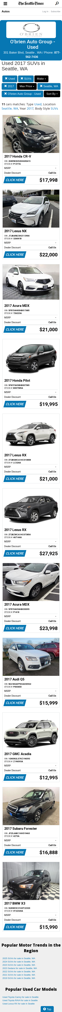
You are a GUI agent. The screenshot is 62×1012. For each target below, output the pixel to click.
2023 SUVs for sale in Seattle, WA (18, 965)
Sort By (52, 93)
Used (10, 78)
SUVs (26, 78)
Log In (45, 11)
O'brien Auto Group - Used (22, 93)
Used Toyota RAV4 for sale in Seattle (20, 1000)
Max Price (27, 86)
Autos (6, 11)
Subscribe (55, 11)
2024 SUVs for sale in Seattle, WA (18, 961)
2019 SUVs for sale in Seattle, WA (18, 978)
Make (41, 78)
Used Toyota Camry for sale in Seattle (20, 997)
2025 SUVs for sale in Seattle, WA (18, 958)
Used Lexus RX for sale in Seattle (18, 1003)
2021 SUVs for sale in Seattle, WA (18, 975)
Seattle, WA (49, 86)
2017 (9, 86)
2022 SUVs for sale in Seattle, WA (18, 971)
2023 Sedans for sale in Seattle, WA (19, 968)
